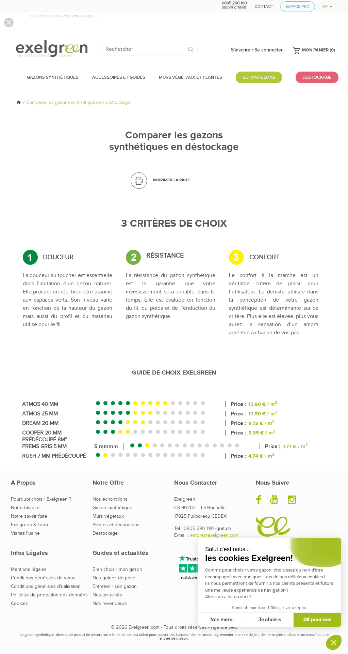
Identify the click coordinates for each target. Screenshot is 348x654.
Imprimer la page (171, 180)
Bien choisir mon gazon (117, 569)
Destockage (105, 533)
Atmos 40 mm (40, 404)
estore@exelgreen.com (214, 535)
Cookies (19, 603)
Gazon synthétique (112, 508)
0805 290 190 (199, 528)
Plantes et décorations (116, 525)
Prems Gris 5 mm (44, 446)
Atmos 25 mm (40, 414)
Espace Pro (298, 6)
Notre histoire (25, 508)
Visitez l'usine (25, 533)
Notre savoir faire (29, 516)
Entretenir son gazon (115, 586)
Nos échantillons (110, 499)
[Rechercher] (149, 49)
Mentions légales (29, 569)
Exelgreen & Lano (29, 525)
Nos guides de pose (114, 578)
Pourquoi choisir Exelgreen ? (41, 499)
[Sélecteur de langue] (325, 4)
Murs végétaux (108, 516)
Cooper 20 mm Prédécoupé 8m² (44, 436)
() (314, 50)
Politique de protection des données (49, 595)
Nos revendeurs (110, 603)
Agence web (224, 627)
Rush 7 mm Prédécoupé (54, 456)
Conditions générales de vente (43, 578)
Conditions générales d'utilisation (46, 586)
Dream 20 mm (40, 423)
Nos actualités (107, 595)
